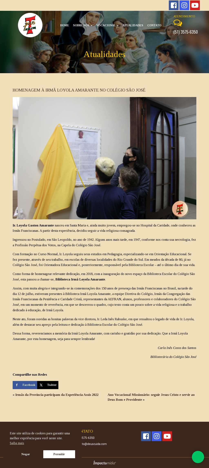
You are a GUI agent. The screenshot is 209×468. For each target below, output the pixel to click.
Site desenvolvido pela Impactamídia (104, 462)
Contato (154, 25)
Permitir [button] (59, 454)
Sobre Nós (82, 25)
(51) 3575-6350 (185, 32)
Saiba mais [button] (17, 443)
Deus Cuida (30, 25)
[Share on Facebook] (25, 385)
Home (64, 25)
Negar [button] (25, 454)
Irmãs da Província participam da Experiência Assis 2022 (56, 395)
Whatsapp (198, 457)
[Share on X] (47, 385)
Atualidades (133, 25)
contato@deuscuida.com (90, 444)
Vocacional (107, 25)
